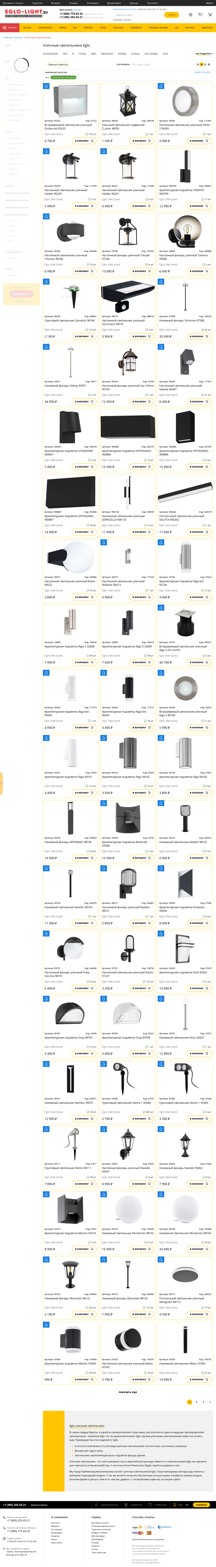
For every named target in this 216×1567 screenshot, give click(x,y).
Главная (7, 37)
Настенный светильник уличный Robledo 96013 (123, 583)
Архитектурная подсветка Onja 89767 (69, 1037)
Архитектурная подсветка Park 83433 (183, 972)
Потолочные (16, 115)
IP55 (12, 231)
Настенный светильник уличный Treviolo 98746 (66, 257)
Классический (17, 153)
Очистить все (202, 72)
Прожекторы (16, 120)
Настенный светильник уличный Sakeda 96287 (180, 387)
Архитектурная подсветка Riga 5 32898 (69, 646)
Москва (77, 10)
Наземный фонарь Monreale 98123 (124, 1298)
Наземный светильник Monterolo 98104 (185, 1233)
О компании (59, 1517)
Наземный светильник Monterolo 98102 (128, 1233)
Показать (21, 294)
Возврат (55, 2)
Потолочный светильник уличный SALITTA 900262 (181, 517)
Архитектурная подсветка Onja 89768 (126, 1037)
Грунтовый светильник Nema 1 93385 (183, 1103)
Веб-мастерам (98, 1536)
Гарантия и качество (101, 1529)
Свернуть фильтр (58, 64)
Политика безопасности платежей (148, 1539)
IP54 (12, 226)
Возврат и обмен (99, 1532)
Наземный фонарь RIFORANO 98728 (68, 842)
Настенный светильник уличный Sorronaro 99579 (123, 322)
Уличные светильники (63, 77)
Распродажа (56, 1532)
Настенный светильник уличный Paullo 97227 (127, 974)
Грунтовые (15, 89)
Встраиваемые (17, 84)
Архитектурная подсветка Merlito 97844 (70, 1363)
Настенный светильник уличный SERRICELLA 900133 (123, 517)
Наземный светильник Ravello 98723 (183, 842)
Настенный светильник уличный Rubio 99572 (70, 583)
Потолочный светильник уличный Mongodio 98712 (181, 1300)
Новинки (55, 1536)
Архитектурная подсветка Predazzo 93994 (182, 909)
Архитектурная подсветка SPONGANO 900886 (183, 452)
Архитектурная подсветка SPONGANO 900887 (69, 517)
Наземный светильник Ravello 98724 (68, 907)
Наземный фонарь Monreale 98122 (67, 1298)
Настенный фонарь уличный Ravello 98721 (126, 909)
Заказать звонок (39, 1504)
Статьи (95, 1549)
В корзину (84, 140)
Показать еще (128, 1392)
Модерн (14, 169)
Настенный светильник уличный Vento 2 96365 (184, 126)
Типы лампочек (99, 1552)
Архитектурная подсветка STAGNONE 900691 (69, 452)
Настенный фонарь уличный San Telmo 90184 (128, 387)
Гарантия (37, 2)
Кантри (13, 148)
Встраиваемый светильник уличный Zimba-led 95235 (68, 126)
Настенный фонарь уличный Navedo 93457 (126, 1169)
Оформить (201, 1505)
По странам (56, 1529)
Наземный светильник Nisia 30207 (181, 1037)
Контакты (152, 2)
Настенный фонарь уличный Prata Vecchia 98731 (67, 974)
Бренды (134, 2)
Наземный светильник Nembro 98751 (69, 1103)
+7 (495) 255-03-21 (81, 17)
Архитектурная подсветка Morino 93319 (70, 1233)
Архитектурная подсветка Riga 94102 (126, 777)
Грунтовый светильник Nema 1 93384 (126, 1103)
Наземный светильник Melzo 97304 (182, 1363)
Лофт (13, 158)
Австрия (15, 275)
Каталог (9, 28)
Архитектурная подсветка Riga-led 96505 (124, 713)
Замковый (15, 138)
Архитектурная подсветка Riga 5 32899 (127, 646)
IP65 (12, 236)
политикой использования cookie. (149, 1553)
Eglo (13, 258)
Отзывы (73, 2)
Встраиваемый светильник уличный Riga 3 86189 (183, 713)
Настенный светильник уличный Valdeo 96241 (123, 191)
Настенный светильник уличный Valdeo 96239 (66, 191)
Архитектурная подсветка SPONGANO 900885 (126, 452)
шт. (178, 1505)
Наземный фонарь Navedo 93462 (180, 1168)
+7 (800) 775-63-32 (81, 13)
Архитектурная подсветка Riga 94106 (183, 777)
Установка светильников (103, 1526)
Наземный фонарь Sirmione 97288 (181, 320)
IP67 (12, 241)
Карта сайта (56, 1542)
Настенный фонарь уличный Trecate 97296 (126, 257)
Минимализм (17, 163)
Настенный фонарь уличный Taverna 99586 (183, 257)
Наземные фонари (19, 94)
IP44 (13, 221)
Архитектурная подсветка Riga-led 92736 (181, 583)
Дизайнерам (114, 2)
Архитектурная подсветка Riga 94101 (68, 777)
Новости (95, 1546)
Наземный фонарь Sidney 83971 (65, 385)
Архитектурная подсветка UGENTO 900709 (181, 191)
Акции (54, 1539)
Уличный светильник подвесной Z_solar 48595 (123, 126)
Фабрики (55, 1526)
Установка (92, 2)
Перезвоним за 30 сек (124, 9)
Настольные (15, 99)
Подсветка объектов (20, 110)
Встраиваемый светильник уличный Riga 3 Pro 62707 (183, 648)
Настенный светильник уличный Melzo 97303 (127, 1365)
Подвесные (15, 105)
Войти (209, 3)
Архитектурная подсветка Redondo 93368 (124, 843)
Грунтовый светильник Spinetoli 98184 (69, 320)
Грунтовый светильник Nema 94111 (68, 1168)
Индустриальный (18, 143)
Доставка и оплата (13, 2)
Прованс (14, 174)
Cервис (96, 1517)
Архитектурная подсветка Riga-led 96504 (67, 713)
